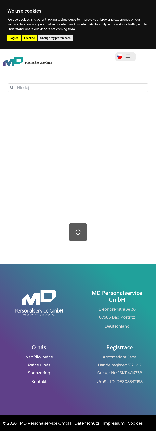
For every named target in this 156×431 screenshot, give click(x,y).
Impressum (114, 423)
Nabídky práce (39, 357)
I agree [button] (14, 38)
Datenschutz (86, 423)
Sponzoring (39, 372)
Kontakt (39, 381)
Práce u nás (39, 365)
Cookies (135, 423)
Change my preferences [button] (55, 38)
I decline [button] (29, 38)
